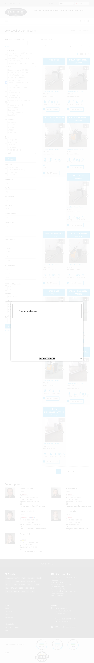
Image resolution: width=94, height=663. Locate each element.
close (80, 358)
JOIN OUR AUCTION (47, 357)
